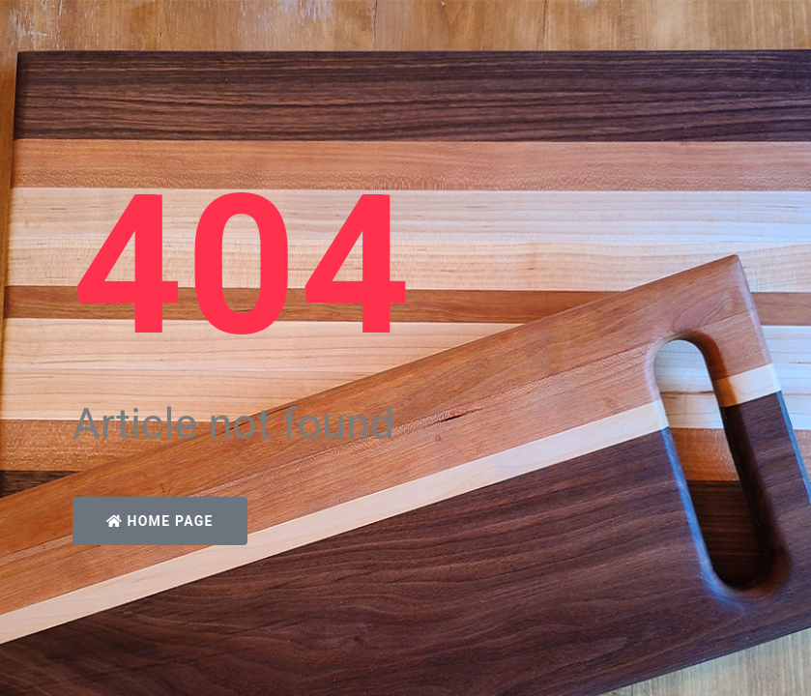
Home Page (160, 521)
